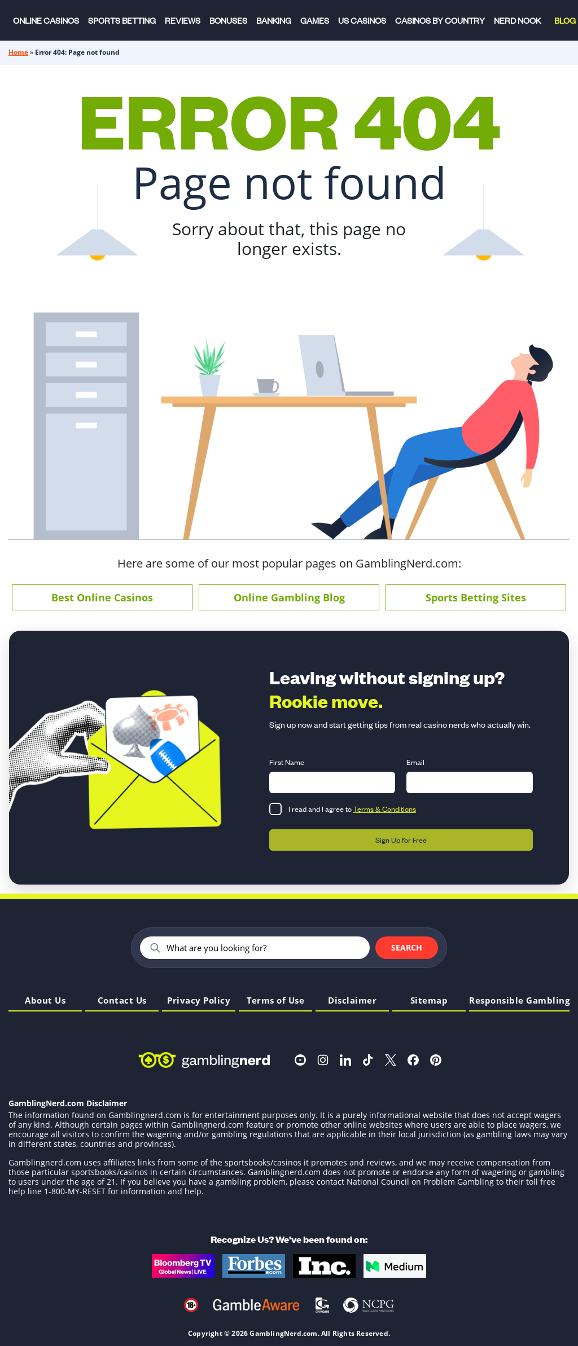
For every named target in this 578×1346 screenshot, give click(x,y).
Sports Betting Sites (476, 597)
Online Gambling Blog (289, 597)
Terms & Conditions (384, 808)
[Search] (263, 947)
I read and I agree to (352, 808)
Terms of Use (275, 1001)
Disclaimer (352, 1001)
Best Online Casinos (102, 597)
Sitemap (429, 1001)
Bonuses (228, 20)
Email (415, 761)
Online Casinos (46, 20)
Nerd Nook (517, 20)
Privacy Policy (198, 1001)
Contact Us (122, 1001)
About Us (45, 1001)
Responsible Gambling (519, 1001)
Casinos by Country (440, 20)
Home (18, 52)
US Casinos (362, 20)
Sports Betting (122, 20)
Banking (273, 20)
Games (314, 20)
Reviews (182, 20)
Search (406, 947)
